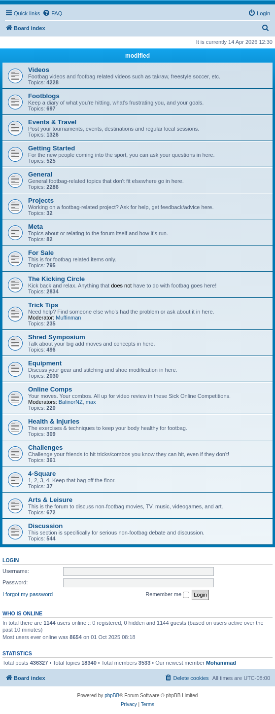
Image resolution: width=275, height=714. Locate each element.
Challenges (45, 447)
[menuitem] (52, 13)
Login (10, 560)
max (91, 402)
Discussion (45, 526)
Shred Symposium (56, 337)
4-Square (42, 473)
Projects (41, 200)
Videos (38, 69)
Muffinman (68, 318)
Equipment (45, 363)
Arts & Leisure (50, 499)
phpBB (111, 695)
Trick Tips (43, 305)
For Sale (41, 252)
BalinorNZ (71, 402)
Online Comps (50, 389)
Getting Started (51, 148)
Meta (35, 226)
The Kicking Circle (56, 279)
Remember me (167, 594)
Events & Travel (52, 122)
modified (137, 55)
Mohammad (221, 663)
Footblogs (44, 96)
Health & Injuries (53, 421)
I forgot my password (27, 594)
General (40, 174)
